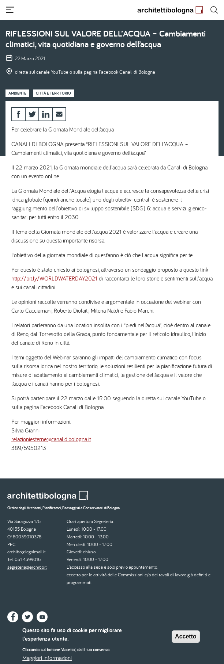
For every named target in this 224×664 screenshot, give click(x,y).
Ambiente (17, 93)
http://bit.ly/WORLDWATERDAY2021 (54, 278)
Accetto (186, 640)
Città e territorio (53, 93)
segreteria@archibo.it (27, 567)
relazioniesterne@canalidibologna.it (51, 439)
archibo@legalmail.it (26, 552)
